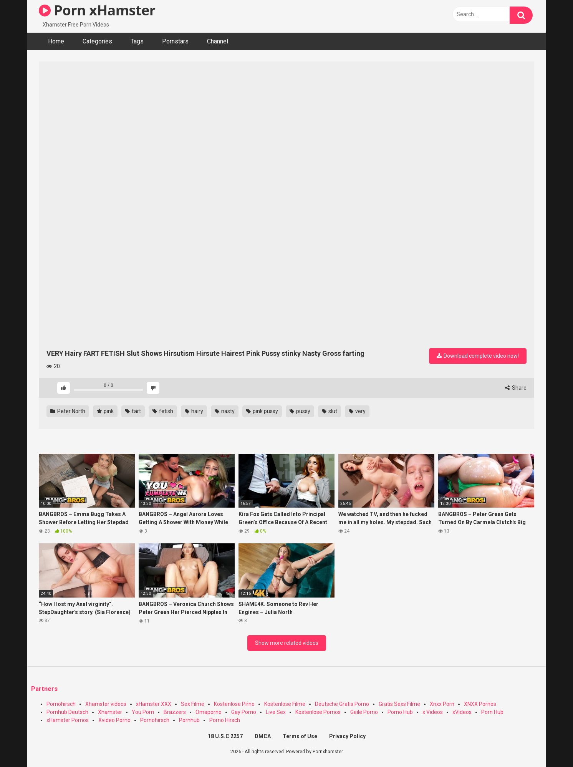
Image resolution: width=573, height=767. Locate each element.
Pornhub (189, 720)
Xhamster (110, 712)
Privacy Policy (347, 736)
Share (516, 388)
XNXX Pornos (480, 704)
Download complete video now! (478, 356)
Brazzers (175, 712)
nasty (225, 411)
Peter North (67, 411)
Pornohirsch (61, 704)
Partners (44, 688)
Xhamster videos (105, 704)
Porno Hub (400, 712)
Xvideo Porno (114, 720)
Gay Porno (243, 712)
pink (105, 411)
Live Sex (276, 712)
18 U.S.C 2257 (225, 736)
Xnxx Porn (442, 704)
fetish (162, 411)
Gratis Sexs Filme (399, 704)
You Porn (143, 712)
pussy (300, 411)
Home (56, 41)
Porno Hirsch (224, 720)
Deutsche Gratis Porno (342, 704)
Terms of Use (300, 736)
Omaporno (208, 712)
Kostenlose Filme (284, 704)
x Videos (432, 712)
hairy (194, 411)
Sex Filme (192, 704)
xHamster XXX (153, 704)
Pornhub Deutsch (67, 712)
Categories (97, 41)
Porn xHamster (97, 10)
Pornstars (175, 41)
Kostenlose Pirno (234, 704)
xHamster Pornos (67, 720)
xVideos (462, 712)
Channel (217, 41)
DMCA (263, 736)
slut (329, 411)
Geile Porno (364, 712)
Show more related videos (286, 643)
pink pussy (262, 411)
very (357, 411)
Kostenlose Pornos (318, 712)
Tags (137, 41)
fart (133, 411)
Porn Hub (492, 712)
